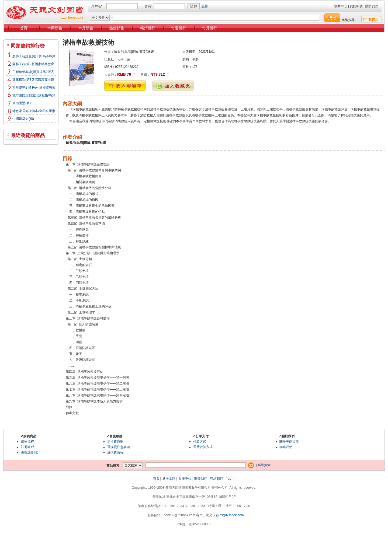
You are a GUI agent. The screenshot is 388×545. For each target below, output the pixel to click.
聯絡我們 (285, 447)
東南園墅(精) (21, 103)
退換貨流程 (115, 452)
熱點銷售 (116, 28)
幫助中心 (340, 6)
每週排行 (178, 28)
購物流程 (27, 441)
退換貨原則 (115, 441)
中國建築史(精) (23, 119)
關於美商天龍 (289, 441)
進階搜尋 (348, 20)
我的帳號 (356, 6)
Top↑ (229, 478)
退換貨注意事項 (118, 447)
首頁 (23, 28)
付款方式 (199, 441)
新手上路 (168, 478)
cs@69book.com (232, 515)
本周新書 (54, 28)
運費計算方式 (203, 447)
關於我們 (371, 6)
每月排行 (209, 28)
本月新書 (85, 28)
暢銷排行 (147, 28)
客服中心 (184, 478)
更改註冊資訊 (30, 452)
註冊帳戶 (27, 447)
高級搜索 (264, 465)
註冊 (205, 6)
